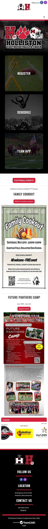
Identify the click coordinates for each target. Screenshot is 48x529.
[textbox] (24, 296)
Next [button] (43, 430)
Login (24, 525)
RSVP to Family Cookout (24, 201)
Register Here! (24, 309)
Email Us (23, 510)
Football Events (24, 180)
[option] (24, 432)
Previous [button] (4, 430)
